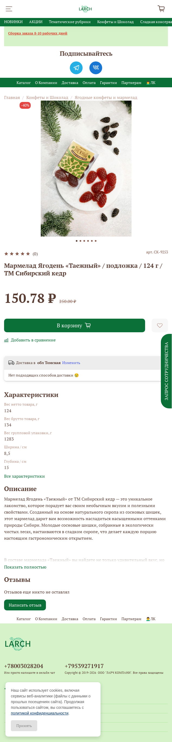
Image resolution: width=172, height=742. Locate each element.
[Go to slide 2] (80, 241)
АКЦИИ (35, 21)
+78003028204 (23, 666)
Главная (12, 97)
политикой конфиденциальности (39, 713)
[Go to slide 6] (95, 241)
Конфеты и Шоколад (115, 21)
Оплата (89, 82)
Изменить (71, 362)
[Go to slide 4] (88, 241)
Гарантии (108, 82)
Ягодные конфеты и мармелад (106, 97)
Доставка (70, 82)
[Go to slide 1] (76, 241)
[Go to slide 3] (84, 241)
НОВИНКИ (13, 21)
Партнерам (131, 82)
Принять (24, 725)
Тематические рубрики (70, 21)
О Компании (46, 82)
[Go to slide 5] (92, 241)
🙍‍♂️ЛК (150, 82)
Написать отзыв (25, 605)
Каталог (24, 82)
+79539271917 (84, 666)
